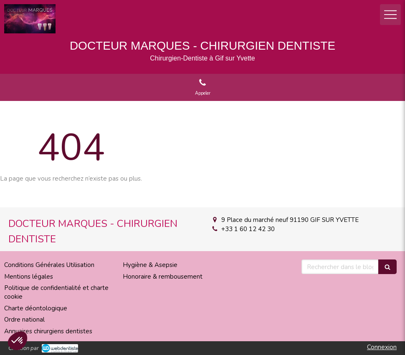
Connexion (382, 347)
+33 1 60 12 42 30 (248, 229)
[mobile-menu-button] (390, 14)
